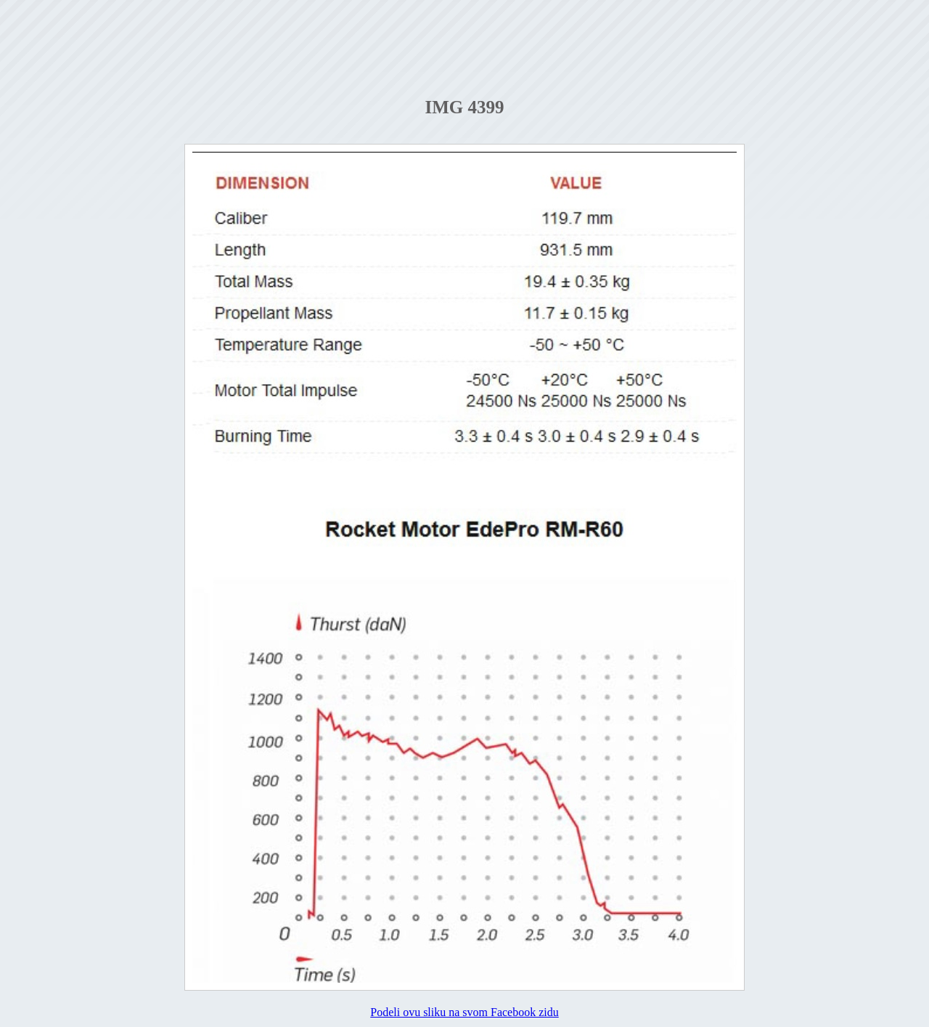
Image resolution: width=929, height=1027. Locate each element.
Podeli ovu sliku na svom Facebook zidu (464, 1012)
